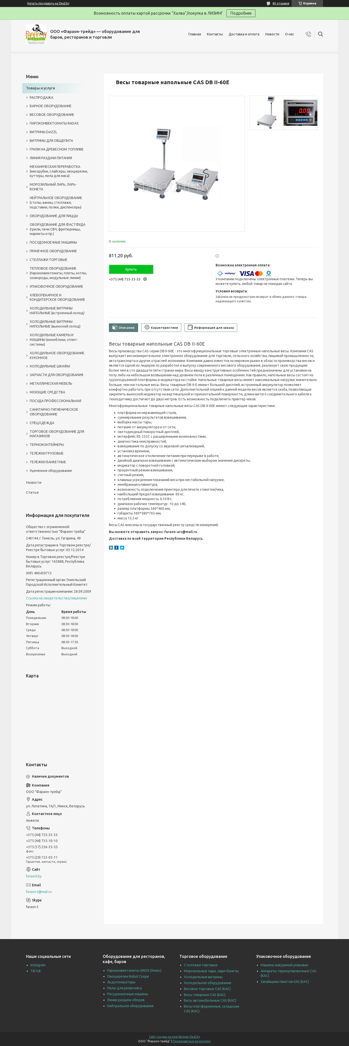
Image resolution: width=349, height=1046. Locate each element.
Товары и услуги (40, 88)
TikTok (35, 971)
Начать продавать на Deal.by (48, 3)
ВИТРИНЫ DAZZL (43, 132)
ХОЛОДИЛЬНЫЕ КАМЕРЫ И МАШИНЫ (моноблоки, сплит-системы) (54, 339)
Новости (272, 34)
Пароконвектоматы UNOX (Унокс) (134, 970)
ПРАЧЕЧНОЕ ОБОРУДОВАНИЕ (53, 251)
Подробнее (240, 13)
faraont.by (34, 876)
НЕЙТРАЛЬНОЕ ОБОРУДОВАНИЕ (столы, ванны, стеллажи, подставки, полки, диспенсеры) (56, 202)
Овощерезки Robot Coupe (128, 976)
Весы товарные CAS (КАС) (204, 995)
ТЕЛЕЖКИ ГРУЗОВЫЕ (47, 453)
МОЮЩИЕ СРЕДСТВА (47, 392)
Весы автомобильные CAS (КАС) (210, 1000)
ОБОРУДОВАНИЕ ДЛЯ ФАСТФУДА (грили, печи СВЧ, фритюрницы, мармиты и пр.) (57, 229)
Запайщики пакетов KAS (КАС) (285, 982)
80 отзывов (281, 3)
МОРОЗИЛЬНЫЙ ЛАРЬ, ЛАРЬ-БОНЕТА (53, 186)
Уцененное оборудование (51, 471)
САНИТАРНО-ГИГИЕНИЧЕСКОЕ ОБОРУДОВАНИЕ (54, 412)
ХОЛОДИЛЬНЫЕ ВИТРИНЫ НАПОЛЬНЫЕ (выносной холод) (55, 324)
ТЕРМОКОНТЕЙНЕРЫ (47, 445)
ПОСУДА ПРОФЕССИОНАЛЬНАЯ (55, 401)
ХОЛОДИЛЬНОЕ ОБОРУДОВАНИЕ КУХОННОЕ (57, 355)
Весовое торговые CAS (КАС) (207, 989)
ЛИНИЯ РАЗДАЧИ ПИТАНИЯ (51, 158)
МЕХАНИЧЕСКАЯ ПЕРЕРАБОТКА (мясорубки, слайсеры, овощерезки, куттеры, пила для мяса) (59, 171)
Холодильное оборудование (207, 983)
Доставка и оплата (244, 34)
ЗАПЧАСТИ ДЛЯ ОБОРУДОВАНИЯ (56, 375)
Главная (194, 34)
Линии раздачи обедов (126, 1000)
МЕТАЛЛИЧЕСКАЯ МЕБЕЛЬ (51, 383)
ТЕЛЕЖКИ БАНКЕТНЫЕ (48, 462)
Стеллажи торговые (201, 965)
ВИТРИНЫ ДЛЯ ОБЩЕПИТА (51, 141)
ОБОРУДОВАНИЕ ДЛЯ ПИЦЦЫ (54, 216)
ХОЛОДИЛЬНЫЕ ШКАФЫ (50, 366)
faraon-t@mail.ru (39, 892)
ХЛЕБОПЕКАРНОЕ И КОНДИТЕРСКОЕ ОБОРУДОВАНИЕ (57, 297)
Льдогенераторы (121, 982)
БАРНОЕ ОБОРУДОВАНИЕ (51, 106)
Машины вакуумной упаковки (284, 965)
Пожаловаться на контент (192, 1041)
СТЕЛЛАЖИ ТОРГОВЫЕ (48, 260)
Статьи (32, 492)
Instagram (38, 965)
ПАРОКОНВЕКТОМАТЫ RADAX (54, 123)
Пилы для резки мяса (124, 988)
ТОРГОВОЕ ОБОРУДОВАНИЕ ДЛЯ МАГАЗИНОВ (57, 434)
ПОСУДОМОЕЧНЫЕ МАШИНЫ (53, 242)
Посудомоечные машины (127, 994)
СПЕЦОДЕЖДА (42, 423)
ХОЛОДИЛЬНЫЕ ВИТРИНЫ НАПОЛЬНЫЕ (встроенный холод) (57, 310)
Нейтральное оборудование (130, 1006)
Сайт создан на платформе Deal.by (174, 1036)
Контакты (215, 34)
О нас (289, 34)
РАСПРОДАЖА (41, 98)
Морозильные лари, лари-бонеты (211, 971)
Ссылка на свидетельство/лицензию (56, 598)
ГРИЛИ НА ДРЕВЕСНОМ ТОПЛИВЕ (57, 149)
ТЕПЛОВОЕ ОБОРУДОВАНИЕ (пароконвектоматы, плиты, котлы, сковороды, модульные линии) (58, 273)
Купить (131, 269)
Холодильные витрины (203, 977)
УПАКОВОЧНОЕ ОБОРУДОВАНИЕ (56, 286)
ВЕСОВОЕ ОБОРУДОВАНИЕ (52, 115)
